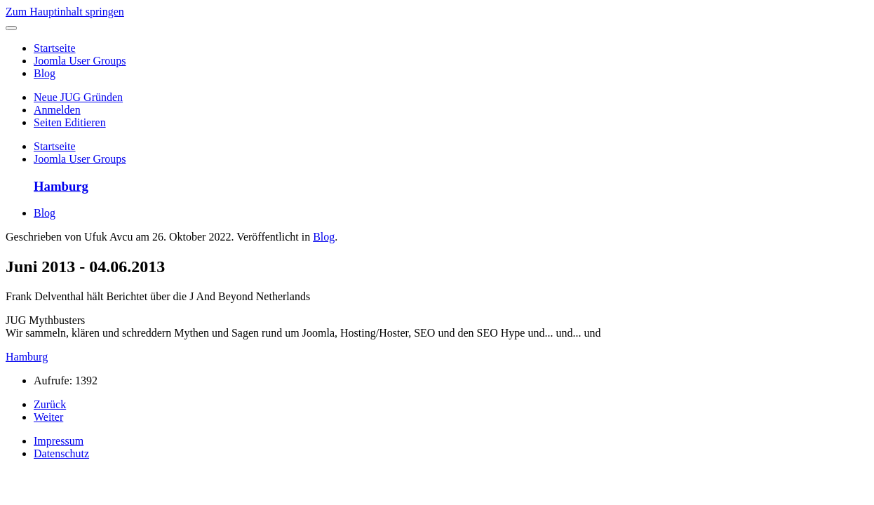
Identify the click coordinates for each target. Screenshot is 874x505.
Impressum (58, 441)
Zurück (50, 404)
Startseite (55, 48)
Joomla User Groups (80, 61)
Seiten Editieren (70, 122)
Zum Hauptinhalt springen (65, 12)
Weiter (48, 417)
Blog (44, 73)
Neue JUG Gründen (78, 97)
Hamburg (27, 357)
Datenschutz (61, 453)
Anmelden (57, 110)
